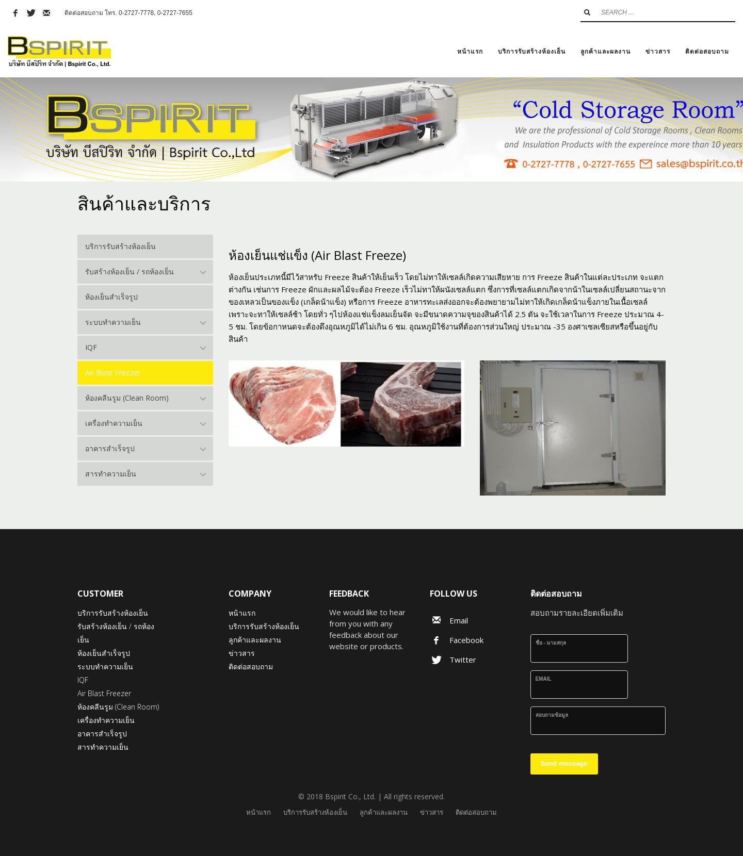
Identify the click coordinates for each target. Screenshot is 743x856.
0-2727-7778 (136, 13)
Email (544, 679)
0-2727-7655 (174, 13)
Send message (564, 763)
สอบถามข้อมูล (552, 715)
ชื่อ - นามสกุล (551, 643)
